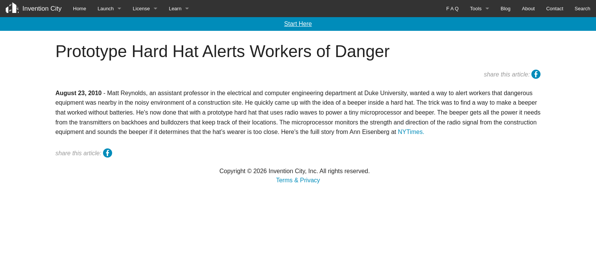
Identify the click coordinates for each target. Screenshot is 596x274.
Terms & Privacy (298, 180)
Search (582, 8)
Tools (476, 8)
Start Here (298, 24)
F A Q (452, 8)
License (141, 8)
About (528, 8)
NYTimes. (411, 132)
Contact (554, 8)
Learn (175, 8)
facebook (536, 75)
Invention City (42, 8)
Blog (505, 8)
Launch (106, 8)
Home (79, 8)
